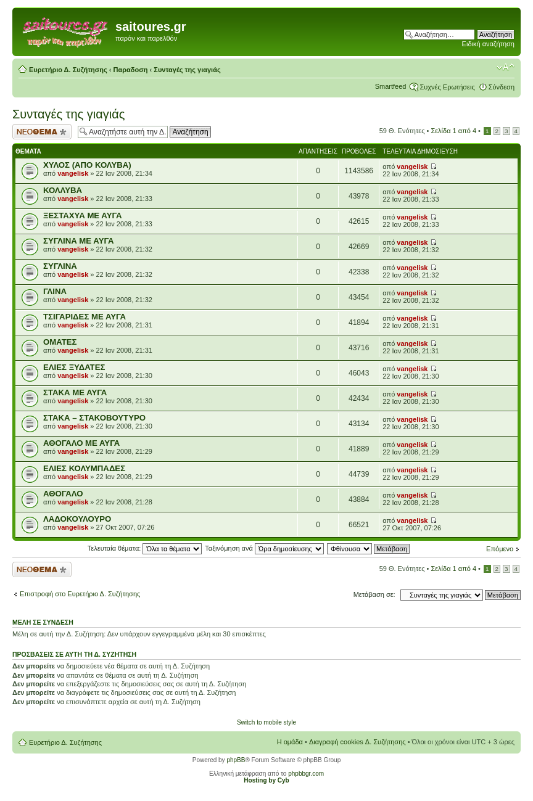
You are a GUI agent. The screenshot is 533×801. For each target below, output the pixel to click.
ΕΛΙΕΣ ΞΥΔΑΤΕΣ (74, 367)
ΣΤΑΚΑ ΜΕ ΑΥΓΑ (75, 392)
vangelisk (72, 173)
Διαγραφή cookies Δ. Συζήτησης (357, 742)
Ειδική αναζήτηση (488, 43)
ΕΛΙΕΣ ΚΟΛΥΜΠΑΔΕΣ (84, 468)
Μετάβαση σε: (374, 594)
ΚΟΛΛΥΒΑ (62, 190)
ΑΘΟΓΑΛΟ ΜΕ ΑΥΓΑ (81, 443)
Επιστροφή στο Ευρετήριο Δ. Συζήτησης (80, 594)
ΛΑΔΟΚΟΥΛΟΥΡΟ (77, 519)
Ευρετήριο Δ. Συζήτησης (68, 69)
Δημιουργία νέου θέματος (42, 131)
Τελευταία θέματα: (145, 548)
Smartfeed (391, 86)
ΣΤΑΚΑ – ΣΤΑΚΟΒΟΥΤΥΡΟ (94, 417)
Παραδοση (131, 69)
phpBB (235, 760)
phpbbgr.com (306, 773)
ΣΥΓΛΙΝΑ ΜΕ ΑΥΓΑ (78, 240)
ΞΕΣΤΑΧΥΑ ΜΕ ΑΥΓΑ (82, 215)
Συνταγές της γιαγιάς (187, 69)
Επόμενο (499, 548)
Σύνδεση (501, 87)
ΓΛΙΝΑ (55, 291)
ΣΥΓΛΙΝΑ (60, 266)
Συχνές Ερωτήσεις (446, 87)
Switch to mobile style (266, 722)
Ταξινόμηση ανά (264, 548)
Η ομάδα (290, 742)
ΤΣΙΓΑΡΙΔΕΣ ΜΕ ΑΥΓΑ (84, 316)
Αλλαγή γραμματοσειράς (505, 67)
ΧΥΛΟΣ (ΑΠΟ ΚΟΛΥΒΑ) (87, 165)
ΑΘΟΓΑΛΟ (63, 493)
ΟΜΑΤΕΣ (59, 342)
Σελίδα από (453, 130)
